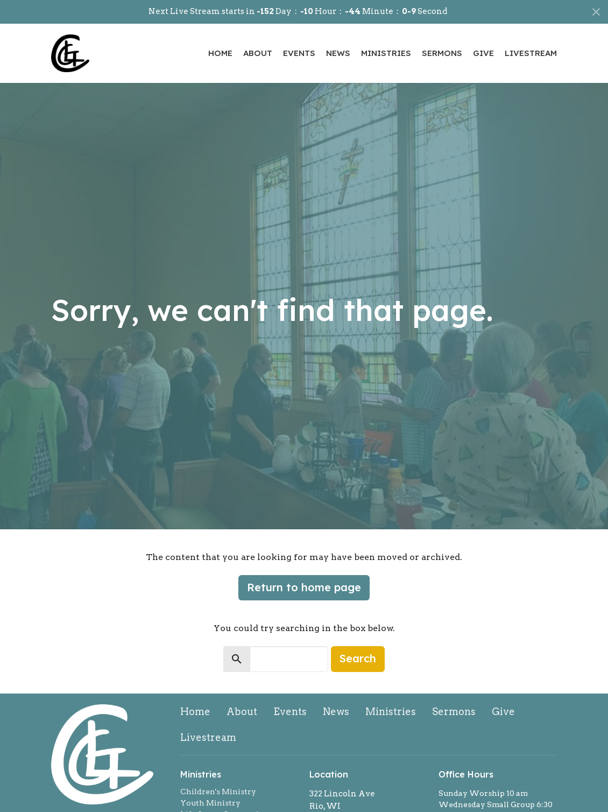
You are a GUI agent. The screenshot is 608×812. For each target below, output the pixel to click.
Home (220, 53)
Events (299, 53)
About (257, 53)
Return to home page (304, 587)
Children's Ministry (218, 791)
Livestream (531, 53)
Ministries (386, 53)
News (338, 53)
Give (483, 53)
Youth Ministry (210, 803)
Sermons (442, 53)
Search (358, 658)
